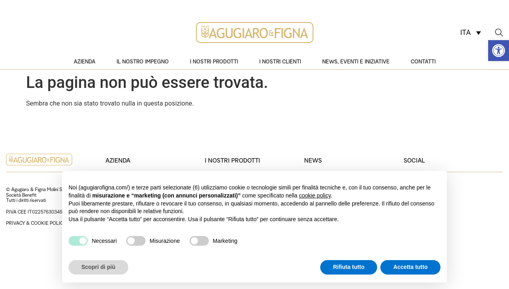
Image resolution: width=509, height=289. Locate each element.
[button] (498, 50)
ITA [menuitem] (465, 32)
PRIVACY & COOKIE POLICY (36, 222)
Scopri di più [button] (98, 267)
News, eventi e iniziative (356, 61)
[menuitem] (470, 32)
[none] (470, 32)
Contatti (423, 61)
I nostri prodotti (214, 61)
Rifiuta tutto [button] (349, 267)
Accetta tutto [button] (410, 267)
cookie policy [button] (315, 195)
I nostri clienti (280, 61)
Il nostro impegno (143, 61)
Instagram (416, 195)
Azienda (84, 61)
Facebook (416, 212)
